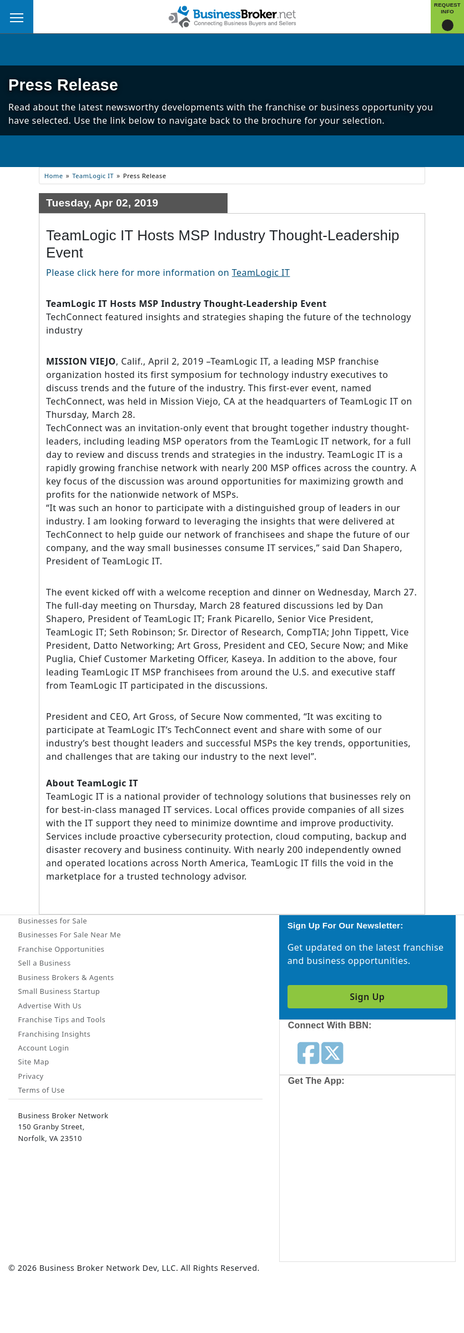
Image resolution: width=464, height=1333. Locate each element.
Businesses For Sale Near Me (69, 935)
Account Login (43, 1048)
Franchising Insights (54, 1034)
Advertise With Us (50, 1006)
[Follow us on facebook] (308, 1052)
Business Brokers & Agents (66, 977)
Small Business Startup (59, 991)
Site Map (33, 1062)
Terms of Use (41, 1090)
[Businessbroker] (232, 15)
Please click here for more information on (168, 272)
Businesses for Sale (52, 921)
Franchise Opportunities (61, 949)
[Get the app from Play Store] (337, 1218)
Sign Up (367, 997)
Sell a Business (44, 963)
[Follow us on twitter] (332, 1052)
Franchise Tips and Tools (61, 1019)
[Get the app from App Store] (337, 1135)
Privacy (31, 1076)
